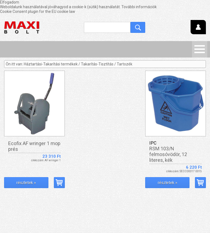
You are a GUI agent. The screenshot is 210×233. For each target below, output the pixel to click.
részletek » (26, 182)
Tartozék (124, 64)
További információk (139, 7)
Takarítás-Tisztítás (97, 64)
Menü (199, 49)
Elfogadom (9, 2)
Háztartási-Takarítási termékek (51, 64)
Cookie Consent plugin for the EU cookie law (37, 11)
